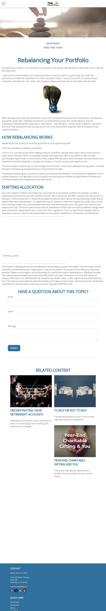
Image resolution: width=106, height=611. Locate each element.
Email (10, 311)
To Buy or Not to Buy (70, 410)
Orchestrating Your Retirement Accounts (26, 412)
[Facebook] (11, 590)
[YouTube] (24, 590)
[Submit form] (14, 348)
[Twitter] (16, 590)
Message (12, 326)
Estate (12, 608)
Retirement (14, 602)
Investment (14, 605)
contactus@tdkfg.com (18, 586)
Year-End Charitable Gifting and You (69, 462)
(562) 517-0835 (22, 573)
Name (10, 296)
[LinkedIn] (20, 590)
